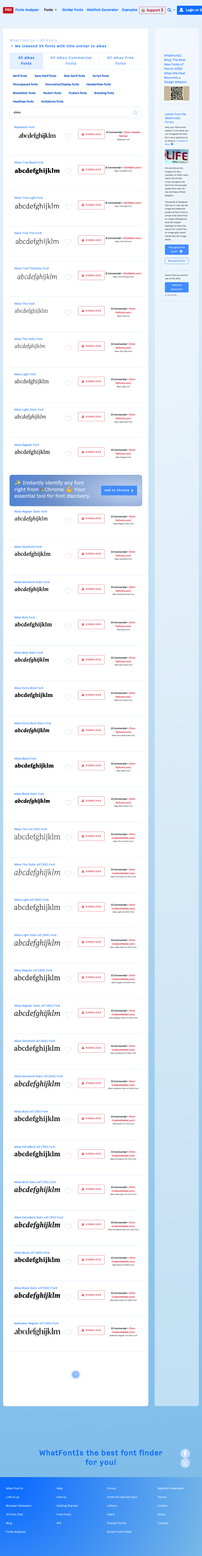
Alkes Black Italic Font (29, 794)
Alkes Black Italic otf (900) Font (35, 1288)
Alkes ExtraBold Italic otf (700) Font (38, 1217)
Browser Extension (18, 1505)
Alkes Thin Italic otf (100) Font (34, 864)
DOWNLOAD (91, 134)
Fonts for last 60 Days (122, 1497)
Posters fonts (78, 93)
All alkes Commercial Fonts (71, 60)
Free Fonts (64, 1514)
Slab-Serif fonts (74, 76)
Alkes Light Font (25, 374)
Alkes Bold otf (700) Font (31, 1111)
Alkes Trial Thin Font (28, 233)
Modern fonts (52, 93)
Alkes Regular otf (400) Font (33, 970)
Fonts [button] (49, 10)
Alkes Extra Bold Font (28, 688)
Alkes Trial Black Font (28, 162)
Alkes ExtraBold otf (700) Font (34, 1147)
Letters (112, 1505)
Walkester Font (24, 127)
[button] (171, 10)
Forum (111, 1488)
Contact (163, 1523)
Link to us (12, 1497)
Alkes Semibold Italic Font (32, 582)
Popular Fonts (116, 1523)
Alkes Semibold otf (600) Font (34, 1041)
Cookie (162, 1505)
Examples (129, 10)
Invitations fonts (52, 101)
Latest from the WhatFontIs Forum (175, 118)
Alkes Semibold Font (28, 547)
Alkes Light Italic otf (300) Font (35, 935)
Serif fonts (20, 76)
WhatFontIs (61, 1453)
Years (111, 1514)
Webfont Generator (102, 10)
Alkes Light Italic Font (29, 409)
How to (61, 1497)
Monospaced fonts (25, 84)
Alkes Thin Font (24, 303)
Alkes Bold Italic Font (28, 652)
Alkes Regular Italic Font (30, 511)
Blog (9, 1523)
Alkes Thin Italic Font (28, 339)
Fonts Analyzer (27, 10)
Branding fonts (104, 93)
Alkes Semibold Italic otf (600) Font (38, 1076)
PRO (8, 10)
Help (60, 1488)
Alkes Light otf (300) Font (31, 900)
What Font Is (22, 40)
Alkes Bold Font (24, 617)
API (59, 1523)
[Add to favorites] (68, 136)
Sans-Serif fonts (45, 76)
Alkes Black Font (25, 758)
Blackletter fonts (24, 93)
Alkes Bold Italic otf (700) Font (35, 1182)
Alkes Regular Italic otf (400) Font (37, 1005)
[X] (185, 1463)
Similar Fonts (72, 10)
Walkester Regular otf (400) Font (36, 1323)
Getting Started (67, 1505)
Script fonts (101, 76)
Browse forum (176, 261)
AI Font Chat (14, 1514)
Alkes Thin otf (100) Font (30, 829)
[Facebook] (185, 1453)
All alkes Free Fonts (120, 60)
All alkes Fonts (26, 60)
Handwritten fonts (98, 84)
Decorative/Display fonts (62, 84)
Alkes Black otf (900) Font (32, 1253)
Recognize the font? (177, 249)
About (162, 1514)
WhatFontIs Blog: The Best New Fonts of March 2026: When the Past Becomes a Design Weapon (175, 69)
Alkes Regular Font (26, 445)
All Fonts (48, 40)
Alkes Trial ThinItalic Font (31, 268)
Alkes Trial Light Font (28, 198)
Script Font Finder (119, 1532)
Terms (162, 1497)
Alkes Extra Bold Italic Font (32, 723)
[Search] (135, 113)
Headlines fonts (23, 101)
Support (152, 10)
